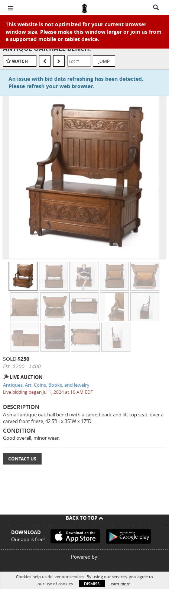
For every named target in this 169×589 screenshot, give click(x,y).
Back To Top (84, 518)
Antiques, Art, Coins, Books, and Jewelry (46, 385)
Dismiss (92, 583)
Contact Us (22, 459)
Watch (20, 61)
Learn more (119, 583)
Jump (104, 61)
